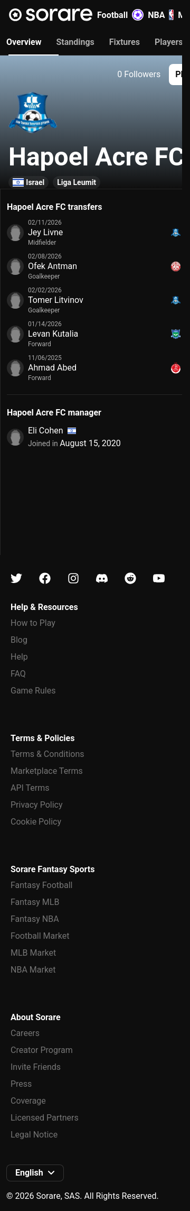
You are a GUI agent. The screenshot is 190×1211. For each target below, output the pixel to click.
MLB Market (33, 953)
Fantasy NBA (35, 919)
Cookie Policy (36, 822)
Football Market (40, 936)
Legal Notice (34, 1135)
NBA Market (33, 970)
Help (19, 657)
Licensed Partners (45, 1118)
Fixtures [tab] (124, 42)
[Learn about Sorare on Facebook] (45, 578)
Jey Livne (45, 232)
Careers (25, 1033)
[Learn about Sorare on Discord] (102, 578)
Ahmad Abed (52, 368)
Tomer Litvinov (55, 300)
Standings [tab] (75, 42)
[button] (35, 1172)
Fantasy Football (41, 885)
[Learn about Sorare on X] (16, 578)
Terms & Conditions (47, 754)
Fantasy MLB (35, 902)
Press (21, 1084)
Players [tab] (169, 42)
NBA (161, 15)
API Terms (30, 788)
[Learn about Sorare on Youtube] (159, 578)
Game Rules (33, 691)
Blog (19, 640)
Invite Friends (36, 1067)
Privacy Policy (37, 805)
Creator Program (42, 1050)
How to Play (33, 623)
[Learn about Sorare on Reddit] (130, 578)
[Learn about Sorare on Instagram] (73, 578)
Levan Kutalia (53, 334)
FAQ (18, 674)
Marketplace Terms (47, 771)
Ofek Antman (52, 266)
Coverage (28, 1101)
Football (120, 15)
